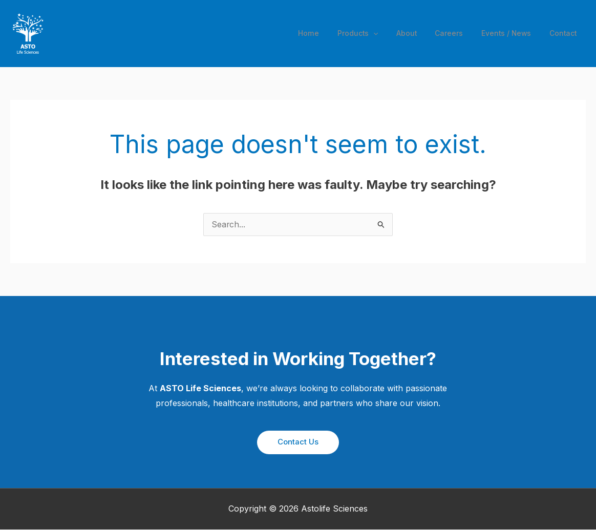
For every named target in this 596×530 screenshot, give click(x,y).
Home (314, 33)
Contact (563, 33)
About (409, 33)
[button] (298, 442)
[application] (379, 33)
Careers (450, 33)
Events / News (507, 33)
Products (362, 33)
